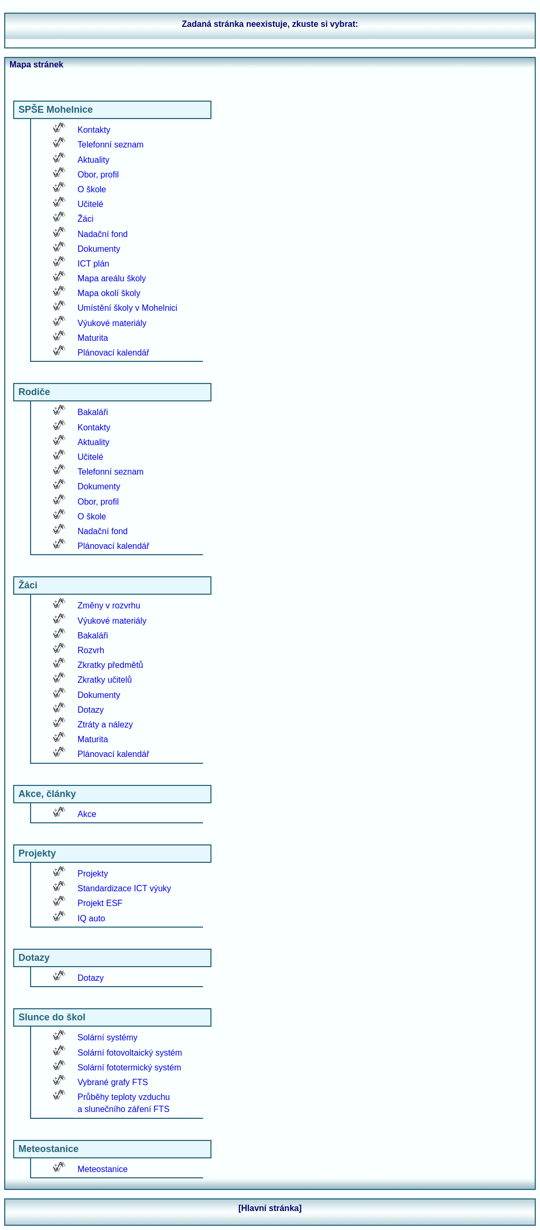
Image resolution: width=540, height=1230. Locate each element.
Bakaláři (93, 412)
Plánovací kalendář (113, 352)
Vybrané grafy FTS (113, 1082)
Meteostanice (103, 1169)
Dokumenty (99, 248)
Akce (87, 814)
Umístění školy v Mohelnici (127, 307)
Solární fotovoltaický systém (130, 1052)
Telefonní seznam (110, 144)
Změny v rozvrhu (109, 605)
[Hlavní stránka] (270, 1208)
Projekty (93, 873)
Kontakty (94, 129)
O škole (92, 189)
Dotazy (91, 709)
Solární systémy (108, 1037)
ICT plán (93, 263)
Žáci (85, 218)
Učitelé (90, 204)
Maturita (93, 337)
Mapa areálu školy (112, 278)
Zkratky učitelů (105, 679)
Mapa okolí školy (109, 293)
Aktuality (93, 159)
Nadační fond (103, 234)
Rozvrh (91, 650)
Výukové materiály (112, 323)
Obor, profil (98, 174)
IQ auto (91, 918)
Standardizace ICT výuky (124, 888)
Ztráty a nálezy (105, 724)
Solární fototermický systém (129, 1067)
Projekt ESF (100, 903)
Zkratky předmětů (110, 665)
